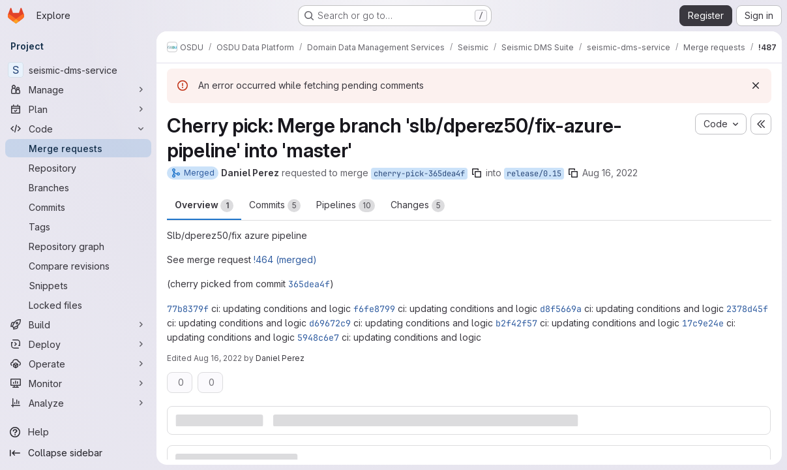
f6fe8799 (374, 309)
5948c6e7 (318, 337)
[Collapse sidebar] (78, 453)
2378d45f (747, 309)
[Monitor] (78, 383)
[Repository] (78, 168)
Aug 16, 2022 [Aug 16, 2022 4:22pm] (218, 358)
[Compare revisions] (78, 266)
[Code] (78, 128)
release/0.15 (534, 173)
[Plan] (78, 109)
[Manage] (78, 89)
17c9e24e (703, 323)
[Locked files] (78, 305)
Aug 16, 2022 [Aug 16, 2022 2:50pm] (610, 172)
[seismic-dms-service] (78, 70)
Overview (204, 205)
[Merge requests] (78, 148)
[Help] (78, 432)
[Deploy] (78, 344)
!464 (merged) (285, 259)
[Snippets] (78, 285)
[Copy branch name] (476, 173)
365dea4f (309, 284)
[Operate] (78, 363)
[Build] (78, 324)
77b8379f (188, 309)
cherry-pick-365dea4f (419, 173)
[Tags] (78, 226)
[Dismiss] (756, 85)
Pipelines (345, 205)
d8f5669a (561, 309)
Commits (275, 205)
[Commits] (78, 207)
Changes (418, 205)
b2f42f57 (516, 323)
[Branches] (78, 187)
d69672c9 (330, 323)
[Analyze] (78, 403)
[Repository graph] (78, 246)
